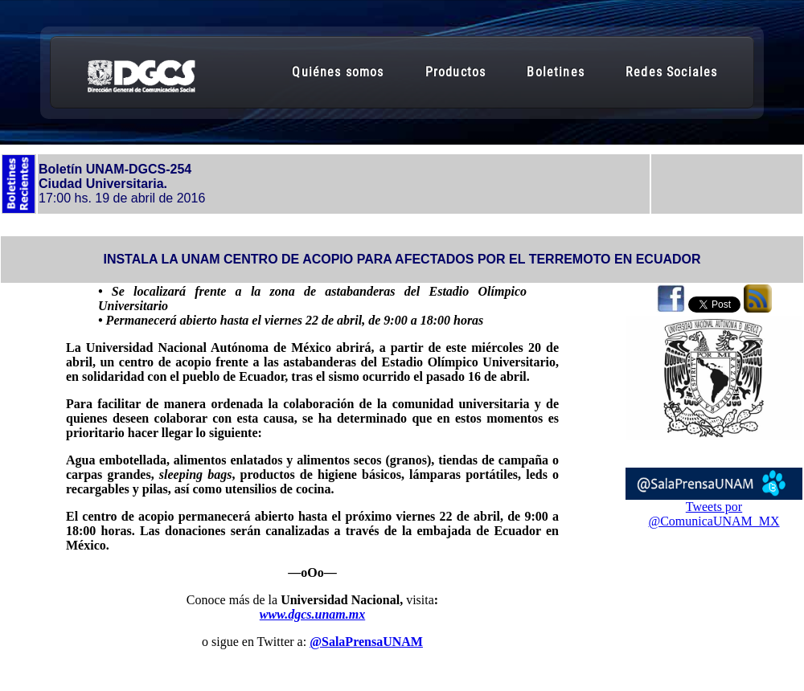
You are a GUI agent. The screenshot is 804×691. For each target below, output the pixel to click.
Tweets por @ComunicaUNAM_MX (713, 514)
